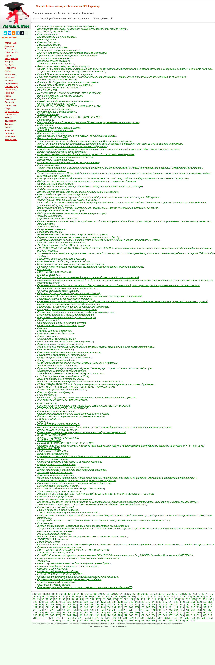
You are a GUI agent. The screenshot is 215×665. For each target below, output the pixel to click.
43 (203, 594)
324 (86, 618)
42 (198, 594)
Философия (10, 121)
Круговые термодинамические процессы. (60, 379)
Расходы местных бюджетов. (54, 331)
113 (160, 599)
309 (182, 615)
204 (131, 607)
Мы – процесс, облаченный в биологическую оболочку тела (70, 488)
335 (148, 618)
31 (151, 594)
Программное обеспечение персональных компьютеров (69, 352)
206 (142, 607)
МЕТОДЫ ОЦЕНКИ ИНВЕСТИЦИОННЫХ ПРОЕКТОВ (67, 309)
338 (165, 618)
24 (121, 594)
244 (176, 610)
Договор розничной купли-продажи (56, 37)
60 (94, 596)
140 (131, 602)
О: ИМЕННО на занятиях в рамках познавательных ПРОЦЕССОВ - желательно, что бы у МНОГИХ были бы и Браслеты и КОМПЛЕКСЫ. (115, 555)
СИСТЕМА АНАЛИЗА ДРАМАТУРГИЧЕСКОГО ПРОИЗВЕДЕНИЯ (73, 550)
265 (114, 612)
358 (114, 620)
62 (103, 596)
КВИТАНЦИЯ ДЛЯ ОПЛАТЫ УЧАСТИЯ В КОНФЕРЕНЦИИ (69, 117)
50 (51, 596)
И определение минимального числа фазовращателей (68, 162)
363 (142, 620)
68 (129, 596)
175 (148, 604)
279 (193, 612)
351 (75, 620)
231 (103, 610)
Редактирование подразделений (55, 507)
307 (171, 615)
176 (154, 604)
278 (187, 612)
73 (150, 596)
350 (69, 620)
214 (187, 607)
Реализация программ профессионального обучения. (67, 26)
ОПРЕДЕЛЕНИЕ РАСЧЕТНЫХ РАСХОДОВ (60, 210)
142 (142, 602)
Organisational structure (50, 232)
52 (60, 596)
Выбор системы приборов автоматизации (61, 152)
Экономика (10, 136)
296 (109, 615)
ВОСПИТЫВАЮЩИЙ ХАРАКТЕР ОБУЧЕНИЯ (62, 400)
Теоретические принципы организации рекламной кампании (71, 71)
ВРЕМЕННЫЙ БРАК (48, 448)
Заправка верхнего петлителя (54, 109)
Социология (10, 105)
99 (81, 599)
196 (86, 607)
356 (103, 620)
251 (35, 612)
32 (155, 594)
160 (63, 604)
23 (116, 594)
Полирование (44, 523)
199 (103, 607)
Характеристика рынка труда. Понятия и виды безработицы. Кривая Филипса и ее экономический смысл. (98, 208)
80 (181, 596)
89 (38, 599)
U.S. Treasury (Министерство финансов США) (63, 376)
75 (159, 596)
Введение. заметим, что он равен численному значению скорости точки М (79, 381)
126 (52, 602)
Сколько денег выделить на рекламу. (58, 87)
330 (120, 618)
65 (116, 596)
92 (51, 599)
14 (77, 594)
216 (199, 607)
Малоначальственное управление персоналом (63, 467)
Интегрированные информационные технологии (65, 499)
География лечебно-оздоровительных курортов (64, 299)
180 (176, 604)
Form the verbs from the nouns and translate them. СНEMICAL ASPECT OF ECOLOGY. (84, 405)
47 (38, 596)
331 (125, 618)
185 (204, 604)
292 (86, 615)
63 (107, 596)
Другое (8, 55)
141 (137, 602)
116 (177, 599)
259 (80, 612)
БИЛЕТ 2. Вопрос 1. (48, 274)
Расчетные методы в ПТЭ (52, 138)
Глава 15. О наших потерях (52, 459)
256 (63, 612)
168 (109, 604)
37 (177, 594)
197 (92, 607)
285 (46, 615)
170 (120, 604)
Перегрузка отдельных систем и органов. (61, 258)
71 (142, 596)
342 (187, 618)
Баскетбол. (44, 269)
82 (189, 596)
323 (80, 618)
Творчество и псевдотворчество (56, 582)
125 (46, 602)
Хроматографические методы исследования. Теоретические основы (76, 136)
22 (112, 594)
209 (159, 607)
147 (171, 602)
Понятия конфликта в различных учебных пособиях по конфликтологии (78, 558)
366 (159, 620)
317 (47, 618)
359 (120, 620)
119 (194, 599)
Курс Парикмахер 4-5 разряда (53, 176)
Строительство (12, 111)
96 (68, 599)
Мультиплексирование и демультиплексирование (65, 315)
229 (92, 610)
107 (126, 599)
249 (204, 610)
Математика (10, 74)
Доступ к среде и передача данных (57, 360)
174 (142, 604)
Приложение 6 (45, 119)
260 (86, 612)
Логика (8, 71)
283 (35, 615)
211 (171, 607)
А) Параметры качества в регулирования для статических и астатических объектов (86, 181)
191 (58, 607)
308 (176, 615)
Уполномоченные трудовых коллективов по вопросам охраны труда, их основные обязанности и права (96, 347)
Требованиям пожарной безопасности (58, 50)
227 (80, 610)
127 (58, 602)
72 (146, 596)
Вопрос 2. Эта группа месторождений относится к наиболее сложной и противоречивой (88, 277)
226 (75, 610)
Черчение (9, 130)
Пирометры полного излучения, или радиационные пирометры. (73, 307)
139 (125, 602)
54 (68, 596)
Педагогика (10, 89)
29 (142, 594)
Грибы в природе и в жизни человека (57, 510)
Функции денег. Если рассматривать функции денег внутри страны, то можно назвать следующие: (94, 368)
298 (120, 615)
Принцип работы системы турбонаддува (61, 242)
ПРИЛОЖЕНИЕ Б (47, 90)
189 (46, 607)
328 (108, 618)
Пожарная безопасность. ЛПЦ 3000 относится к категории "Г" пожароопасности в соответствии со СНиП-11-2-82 (103, 520)
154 (210, 602)
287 (58, 615)
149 (182, 602)
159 (58, 604)
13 (73, 594)
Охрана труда (11, 86)
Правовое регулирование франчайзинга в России (65, 157)
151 (193, 602)
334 (142, 618)
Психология (10, 99)
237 (137, 610)
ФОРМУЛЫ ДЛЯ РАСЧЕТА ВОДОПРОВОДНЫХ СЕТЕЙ (67, 200)
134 (97, 602)
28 (138, 594)
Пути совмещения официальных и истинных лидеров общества (74, 483)
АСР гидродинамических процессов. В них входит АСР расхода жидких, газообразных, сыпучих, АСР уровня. (98, 197)
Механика (9, 80)
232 (109, 610)
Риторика (9, 102)
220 (41, 610)
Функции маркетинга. (49, 216)
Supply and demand (47, 226)
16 (86, 594)
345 (204, 618)
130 (75, 602)
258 (75, 612)
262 (97, 612)
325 (91, 618)
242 (165, 610)
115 (171, 599)
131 (80, 602)
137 (114, 602)
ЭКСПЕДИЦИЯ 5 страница (52, 539)
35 (168, 594)
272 (154, 612)
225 (69, 610)
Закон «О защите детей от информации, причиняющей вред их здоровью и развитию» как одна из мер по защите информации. (110, 144)
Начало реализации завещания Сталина (60, 95)
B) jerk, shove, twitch (48, 320)
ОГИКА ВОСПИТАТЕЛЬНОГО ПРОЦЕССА (60, 325)
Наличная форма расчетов (52, 47)
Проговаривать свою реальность (56, 464)
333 (137, 618)
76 (163, 596)
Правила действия (48, 42)
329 (114, 618)
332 (131, 618)
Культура (9, 65)
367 (165, 620)
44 (207, 594)
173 (137, 604)
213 (182, 607)
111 (149, 599)
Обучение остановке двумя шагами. (57, 291)
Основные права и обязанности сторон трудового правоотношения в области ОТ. (84, 587)
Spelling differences (47, 114)
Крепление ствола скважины (53, 61)
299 (125, 615)
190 (52, 607)
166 (97, 604)
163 (80, 604)
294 (97, 615)
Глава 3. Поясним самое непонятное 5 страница (64, 85)
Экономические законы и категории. (58, 365)
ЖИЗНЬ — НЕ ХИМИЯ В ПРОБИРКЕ (57, 438)
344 (199, 618)
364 (148, 620)
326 (97, 618)
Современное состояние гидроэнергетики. (61, 371)
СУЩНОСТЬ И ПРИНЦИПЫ (52, 451)
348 (58, 620)
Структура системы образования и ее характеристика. (69, 462)
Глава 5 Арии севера (48, 45)
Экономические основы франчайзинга (58, 127)
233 (114, 610)
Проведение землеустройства (54, 496)
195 (80, 607)
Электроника (11, 139)
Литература (10, 68)
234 (120, 610)
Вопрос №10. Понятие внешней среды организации (66, 317)
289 (69, 615)
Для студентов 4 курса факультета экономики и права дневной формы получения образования (91, 504)
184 (199, 604)
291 (80, 615)
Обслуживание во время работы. (56, 184)
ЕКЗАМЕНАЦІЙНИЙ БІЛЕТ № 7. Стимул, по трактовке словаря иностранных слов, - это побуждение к (95, 384)
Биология (9, 46)
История (9, 61)
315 (35, 618)
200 (109, 607)
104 (109, 599)
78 (172, 596)
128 (63, 602)
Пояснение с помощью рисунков (55, 58)
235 (125, 610)
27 (134, 594)
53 (64, 596)
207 (148, 607)
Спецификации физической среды (56, 339)
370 (182, 620)
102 (98, 599)
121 (205, 599)
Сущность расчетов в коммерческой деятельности (67, 55)
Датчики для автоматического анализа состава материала (72, 53)
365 (154, 620)
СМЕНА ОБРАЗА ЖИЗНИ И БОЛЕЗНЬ (58, 424)
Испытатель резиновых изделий (56, 411)
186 (210, 604)
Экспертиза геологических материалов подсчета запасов (70, 264)
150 (187, 602)
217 (204, 607)
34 (164, 594)
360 (125, 620)
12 (69, 594)
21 (108, 594)
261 (92, 612)
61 (99, 596)
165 (92, 604)
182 (187, 604)
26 (129, 594)
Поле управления (47, 403)
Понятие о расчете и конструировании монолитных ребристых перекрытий (81, 432)
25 (125, 594)
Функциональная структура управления (60, 344)
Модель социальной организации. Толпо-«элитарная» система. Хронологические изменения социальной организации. (104, 427)
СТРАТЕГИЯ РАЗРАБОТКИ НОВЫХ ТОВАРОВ (62, 408)
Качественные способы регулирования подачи (63, 261)
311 (193, 615)
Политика (9, 93)
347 (52, 620)
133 (92, 602)
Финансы (9, 124)
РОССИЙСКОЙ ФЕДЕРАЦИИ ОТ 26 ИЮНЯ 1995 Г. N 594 (69, 106)
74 (155, 596)
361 (131, 620)
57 (81, 596)
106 (120, 599)
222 (52, 610)
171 (125, 604)
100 (87, 599)
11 (65, 594)
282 (210, 612)
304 (154, 615)
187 (35, 607)
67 (124, 596)
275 (171, 612)
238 (142, 610)
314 (210, 615)
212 (176, 607)
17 (90, 594)
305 (159, 615)
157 (46, 604)
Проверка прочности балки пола (55, 333)
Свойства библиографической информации (62, 194)
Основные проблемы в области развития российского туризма (73, 413)
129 (69, 602)
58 (86, 596)
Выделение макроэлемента (53, 454)
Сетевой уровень (47, 395)
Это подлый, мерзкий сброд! (53, 31)
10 (60, 594)
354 (92, 620)
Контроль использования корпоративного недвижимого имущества (75, 312)
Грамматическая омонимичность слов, (59, 547)
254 (52, 612)
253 (46, 612)
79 (176, 596)
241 (159, 610)
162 (75, 604)
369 (176, 620)
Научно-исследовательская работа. (57, 571)
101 (92, 599)
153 (204, 602)
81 (185, 596)
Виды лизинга (45, 125)
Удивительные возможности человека (59, 491)
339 (170, 618)
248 (199, 610)
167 (103, 604)
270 (142, 612)
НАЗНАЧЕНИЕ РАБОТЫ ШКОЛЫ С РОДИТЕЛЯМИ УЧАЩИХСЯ (72, 234)
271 (148, 612)
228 (86, 610)
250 (210, 610)
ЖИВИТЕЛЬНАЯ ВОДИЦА (51, 435)
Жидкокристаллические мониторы (57, 79)
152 (199, 602)
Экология (9, 133)
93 (55, 599)
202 (120, 607)
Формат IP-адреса (47, 98)
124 (41, 602)
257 (69, 612)
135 (103, 602)
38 (181, 594)
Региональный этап (48, 165)
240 (154, 610)
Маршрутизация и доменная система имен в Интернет (69, 93)
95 (64, 599)
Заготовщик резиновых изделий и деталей (61, 389)
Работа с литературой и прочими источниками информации (72, 146)
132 (86, 602)
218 (210, 607)
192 (63, 607)
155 (35, 604)
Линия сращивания (47, 336)
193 (69, 607)
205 (137, 607)
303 (148, 615)
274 (165, 612)
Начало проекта (46, 39)
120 (199, 599)
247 (193, 610)
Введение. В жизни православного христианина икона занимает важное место (82, 536)
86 (206, 596)
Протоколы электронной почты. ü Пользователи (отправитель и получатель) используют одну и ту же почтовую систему (108, 149)
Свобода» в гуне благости (52, 568)
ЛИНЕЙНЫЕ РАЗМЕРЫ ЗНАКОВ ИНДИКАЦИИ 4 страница (70, 373)
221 (46, 610)
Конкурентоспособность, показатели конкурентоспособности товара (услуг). (82, 29)
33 (159, 594)
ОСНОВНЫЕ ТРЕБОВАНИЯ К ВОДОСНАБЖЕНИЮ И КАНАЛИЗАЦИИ (76, 387)
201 (114, 607)
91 (47, 599)
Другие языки (11, 52)
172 (131, 604)
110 (143, 599)
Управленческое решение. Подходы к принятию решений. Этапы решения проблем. (85, 141)
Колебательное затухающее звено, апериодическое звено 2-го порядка (77, 192)
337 (159, 618)
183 (193, 604)
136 (109, 602)
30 (147, 594)
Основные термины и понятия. (55, 349)
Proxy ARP (43, 421)
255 (58, 612)
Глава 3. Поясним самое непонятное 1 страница (64, 74)
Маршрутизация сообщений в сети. (57, 486)
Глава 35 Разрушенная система (55, 130)
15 (82, 594)
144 (154, 602)
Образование (11, 83)
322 (74, 618)
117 (182, 599)
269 (137, 612)
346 (210, 618)
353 (86, 620)
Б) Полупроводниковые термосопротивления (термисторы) (71, 213)
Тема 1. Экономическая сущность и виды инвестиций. (68, 512)
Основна (42, 328)
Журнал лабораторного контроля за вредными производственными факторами (83, 526)
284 (41, 615)
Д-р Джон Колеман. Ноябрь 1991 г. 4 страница (63, 245)
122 (211, 599)
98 (77, 599)
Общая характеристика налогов (56, 103)
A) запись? (43, 560)
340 (176, 618)
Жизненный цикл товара (51, 133)
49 (47, 596)
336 (153, 618)
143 (148, 602)
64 (112, 596)
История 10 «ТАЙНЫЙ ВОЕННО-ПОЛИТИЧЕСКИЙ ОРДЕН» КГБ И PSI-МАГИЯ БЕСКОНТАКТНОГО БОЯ (95, 494)
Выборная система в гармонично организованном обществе (71, 470)
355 (97, 620)
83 (194, 596)
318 (52, 618)
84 (198, 596)
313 (204, 615)
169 (114, 604)
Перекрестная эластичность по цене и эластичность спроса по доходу (78, 237)
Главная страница (95, 626)
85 (202, 596)
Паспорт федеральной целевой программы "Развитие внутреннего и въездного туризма (88, 122)
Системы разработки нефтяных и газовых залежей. (67, 566)
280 (199, 612)
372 (193, 620)
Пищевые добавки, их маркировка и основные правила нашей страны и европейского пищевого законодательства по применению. (112, 77)
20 (103, 594)
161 (69, 604)
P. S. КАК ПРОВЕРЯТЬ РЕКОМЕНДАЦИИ (60, 574)
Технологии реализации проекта (55, 63)
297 (114, 615)
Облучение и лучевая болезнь (54, 584)
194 (75, 607)
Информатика (11, 58)
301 (137, 615)
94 (60, 599)
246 (187, 610)
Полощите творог (48, 34)
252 (41, 612)
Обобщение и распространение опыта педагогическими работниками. (77, 576)
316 (41, 618)
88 (34, 599)
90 (42, 599)
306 (165, 615)
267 (125, 612)
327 (103, 618)
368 (171, 620)
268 (131, 612)
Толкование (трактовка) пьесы (55, 552)
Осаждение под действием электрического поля (65, 101)
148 (176, 602)
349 (63, 620)
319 (58, 618)
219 (35, 610)
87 (211, 596)
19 (99, 594)
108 (132, 599)
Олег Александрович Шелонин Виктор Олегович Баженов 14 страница (77, 363)
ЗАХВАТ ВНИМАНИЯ (49, 440)
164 (86, 604)
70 (137, 596)
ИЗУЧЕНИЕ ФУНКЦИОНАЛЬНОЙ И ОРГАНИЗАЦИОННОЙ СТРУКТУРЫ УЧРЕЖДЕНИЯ (85, 154)
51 (55, 596)
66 (120, 596)
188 (41, 607)
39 (185, 594)
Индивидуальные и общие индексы (56, 111)
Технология (10, 114)
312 (199, 615)
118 (188, 599)
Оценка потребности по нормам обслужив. (61, 323)
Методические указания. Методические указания (65, 341)
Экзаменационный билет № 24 (54, 472)
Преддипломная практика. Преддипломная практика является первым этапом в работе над (90, 266)
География (10, 49)
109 (137, 599)
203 (125, 607)
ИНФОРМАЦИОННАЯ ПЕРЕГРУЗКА (57, 429)
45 (211, 594)
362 (137, 620)
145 (159, 602)
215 (193, 607)
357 (109, 620)
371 (187, 620)
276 (176, 612)
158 (52, 604)
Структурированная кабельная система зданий (64, 357)
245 (182, 610)
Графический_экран (48, 542)
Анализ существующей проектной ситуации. (63, 66)
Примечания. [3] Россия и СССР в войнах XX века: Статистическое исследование (83, 456)
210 (165, 607)
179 (171, 604)
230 (97, 610)
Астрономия (10, 43)
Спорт (7, 108)
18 (95, 594)
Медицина (10, 77)
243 (171, 610)
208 (154, 607)
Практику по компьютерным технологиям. (62, 355)
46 (34, 596)
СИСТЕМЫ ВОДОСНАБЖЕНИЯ (54, 272)
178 (165, 604)
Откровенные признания (51, 229)
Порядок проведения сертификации (57, 218)
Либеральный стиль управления (55, 475)
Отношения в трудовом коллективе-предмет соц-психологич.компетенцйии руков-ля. (86, 397)
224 (63, 610)
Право (8, 96)
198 (97, 607)
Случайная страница (111, 626)
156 (41, 604)
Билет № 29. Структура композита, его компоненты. (68, 82)
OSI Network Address (48, 419)
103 (103, 599)
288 (63, 615)
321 (69, 618)
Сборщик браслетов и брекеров (55, 392)
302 (142, 615)
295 (103, 615)
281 (204, 612)
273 (159, 612)
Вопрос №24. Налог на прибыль (55, 160)
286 (52, 615)
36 (172, 594)
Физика (8, 118)
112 (154, 599)
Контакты (122, 626)
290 (75, 615)
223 (58, 610)
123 (35, 602)
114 (165, 599)
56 (77, 596)
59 (90, 596)
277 (182, 612)
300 (131, 615)
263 (103, 612)
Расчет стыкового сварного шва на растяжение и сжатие (70, 416)
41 (194, 594)
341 (182, 618)
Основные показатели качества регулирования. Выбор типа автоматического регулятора (89, 186)
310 (187, 615)
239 (148, 610)
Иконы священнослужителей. (54, 534)
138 (120, 602)
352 (80, 620)
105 (115, 599)
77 (168, 596)
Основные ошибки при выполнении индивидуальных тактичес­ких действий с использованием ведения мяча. (98, 240)
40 (190, 594)
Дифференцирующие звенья (53, 189)
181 (182, 604)
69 (133, 596)
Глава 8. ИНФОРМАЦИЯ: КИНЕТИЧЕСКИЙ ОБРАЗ (65, 443)
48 (43, 596)
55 (73, 596)
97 (73, 599)
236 (131, 610)
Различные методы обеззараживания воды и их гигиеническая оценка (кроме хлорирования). (89, 296)
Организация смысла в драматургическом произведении (69, 579)
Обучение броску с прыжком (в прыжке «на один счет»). (68, 293)
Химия (8, 127)
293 (92, 615)
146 (165, 602)
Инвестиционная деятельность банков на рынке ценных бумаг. (73, 563)
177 (159, 604)
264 (109, 612)
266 (120, 612)
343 (193, 618)
